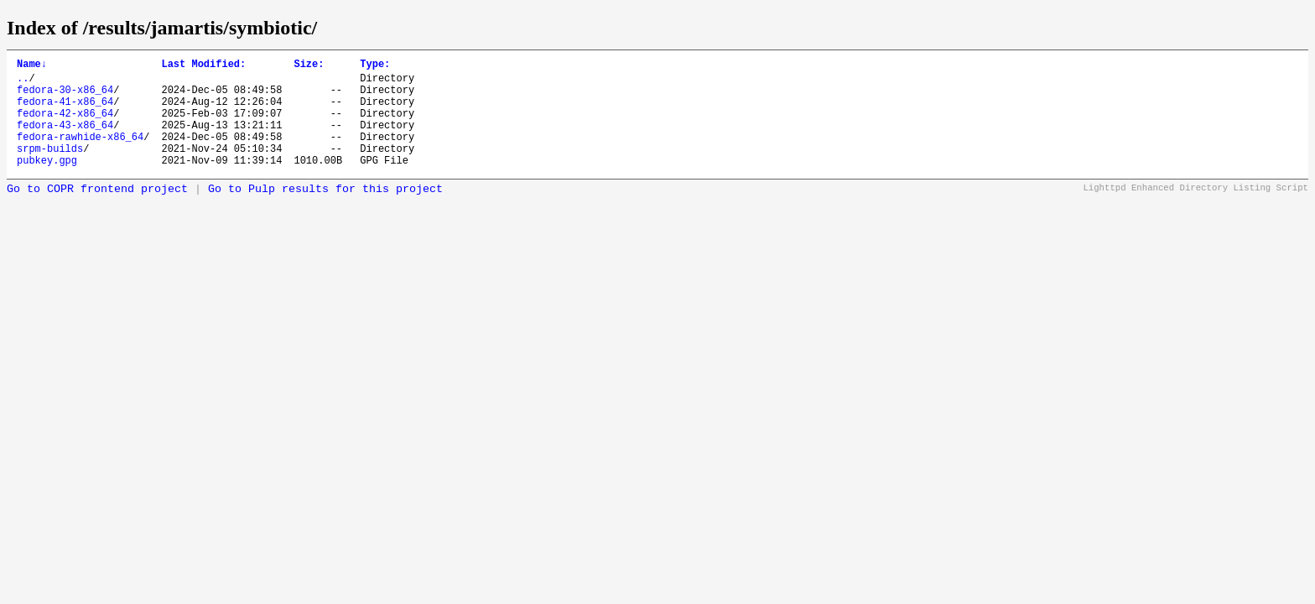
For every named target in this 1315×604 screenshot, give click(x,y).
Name (32, 66)
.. (23, 83)
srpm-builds (50, 168)
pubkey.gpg (47, 182)
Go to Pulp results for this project (325, 212)
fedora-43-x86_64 (65, 140)
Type (375, 66)
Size (309, 66)
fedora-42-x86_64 (65, 125)
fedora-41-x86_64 (65, 111)
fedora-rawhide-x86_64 (80, 154)
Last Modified (203, 66)
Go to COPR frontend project (97, 212)
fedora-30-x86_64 (65, 97)
